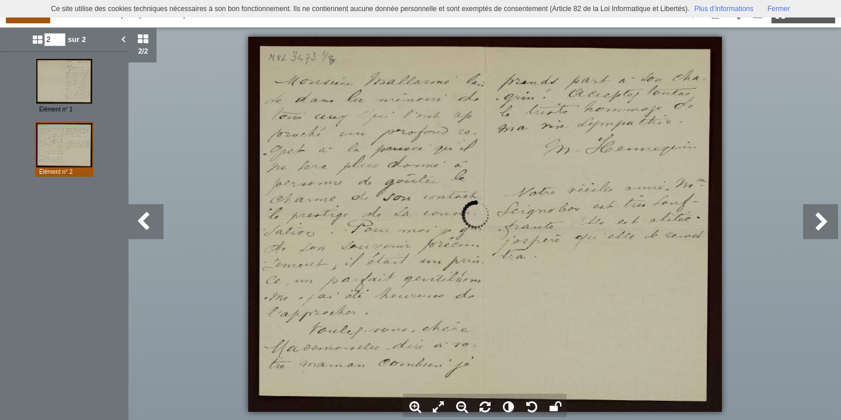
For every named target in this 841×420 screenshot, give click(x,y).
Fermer (778, 9)
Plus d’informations (723, 9)
